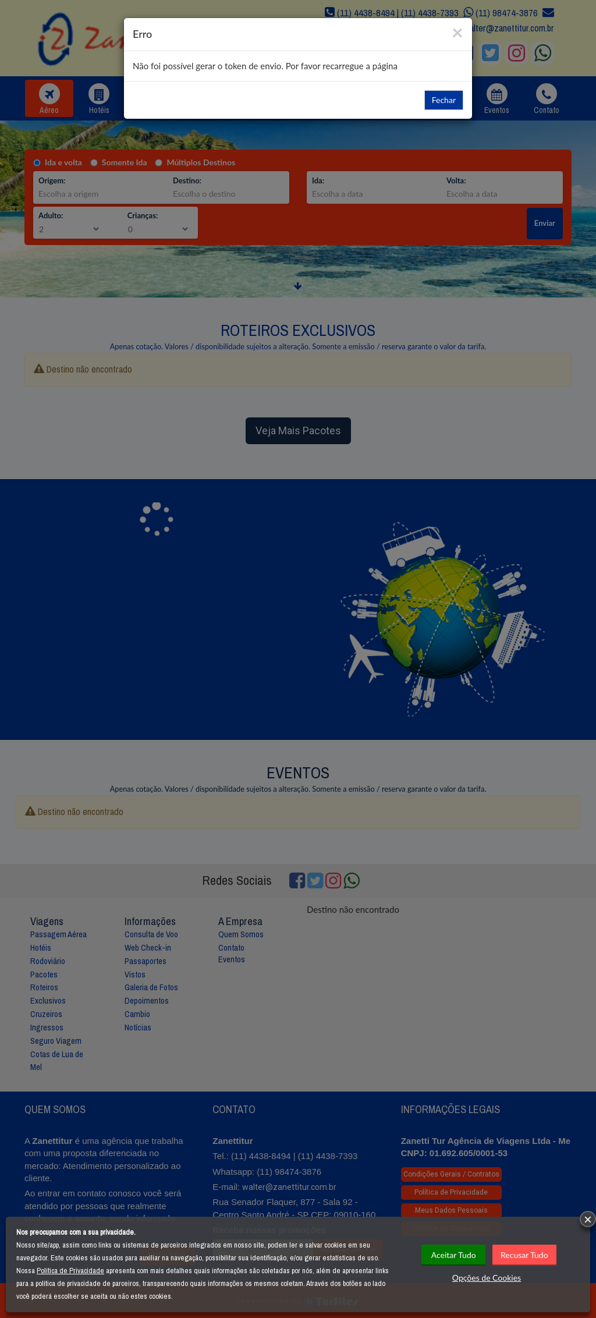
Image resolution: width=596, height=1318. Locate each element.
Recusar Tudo (524, 1255)
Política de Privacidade (70, 1270)
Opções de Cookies (486, 1277)
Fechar (444, 100)
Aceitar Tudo (453, 1255)
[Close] (457, 32)
